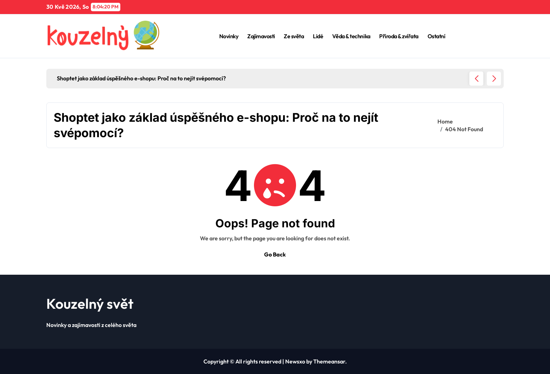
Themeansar (329, 361)
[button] (494, 79)
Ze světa (294, 36)
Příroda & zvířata (398, 36)
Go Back (275, 254)
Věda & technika (351, 36)
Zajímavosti (261, 36)
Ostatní (436, 36)
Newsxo (295, 361)
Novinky (229, 36)
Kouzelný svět (90, 303)
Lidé (318, 36)
